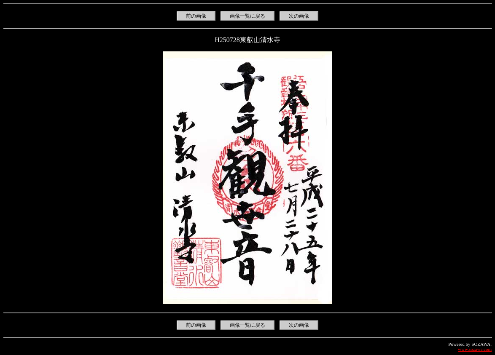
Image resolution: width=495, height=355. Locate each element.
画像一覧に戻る (247, 16)
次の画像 (299, 16)
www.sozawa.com (475, 349)
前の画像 (196, 16)
